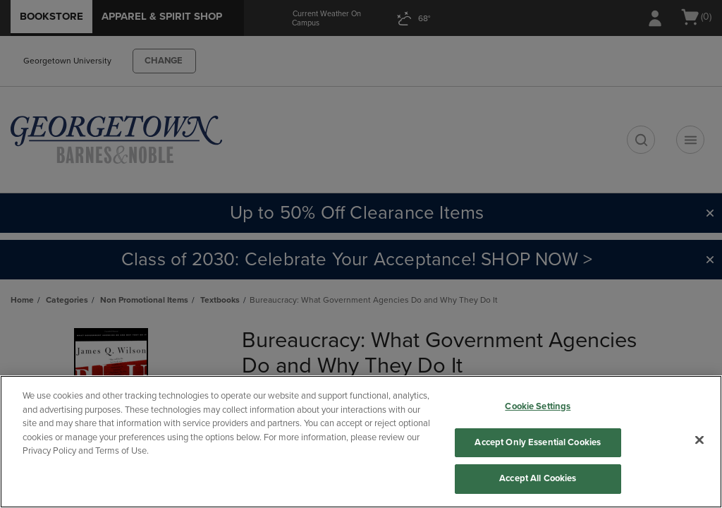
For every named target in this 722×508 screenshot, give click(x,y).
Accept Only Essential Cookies (538, 442)
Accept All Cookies (537, 478)
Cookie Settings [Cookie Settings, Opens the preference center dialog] (537, 406)
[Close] (699, 440)
